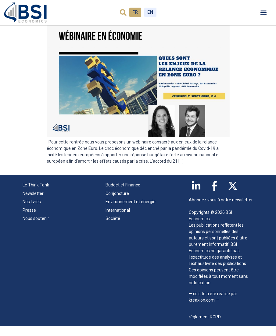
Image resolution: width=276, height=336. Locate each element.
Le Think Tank (37, 195)
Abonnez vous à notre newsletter (221, 209)
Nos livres (32, 211)
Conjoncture (117, 202)
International (118, 219)
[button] (123, 12)
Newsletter (33, 202)
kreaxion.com (202, 309)
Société (113, 228)
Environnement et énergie (131, 211)
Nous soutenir (36, 228)
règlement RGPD (205, 326)
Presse (29, 219)
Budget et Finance (123, 194)
